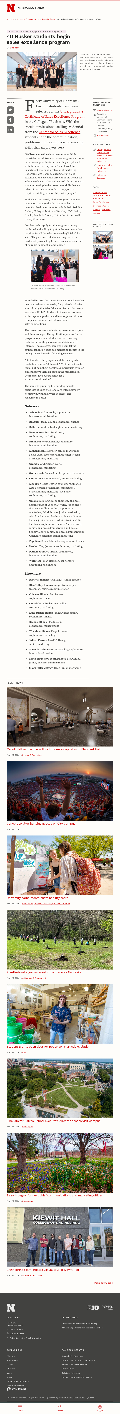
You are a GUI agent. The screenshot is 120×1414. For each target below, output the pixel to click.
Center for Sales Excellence (59, 132)
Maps (9, 1373)
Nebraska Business (101, 176)
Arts (24, 1052)
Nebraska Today (31, 8)
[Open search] (60, 1408)
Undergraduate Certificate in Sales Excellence (102, 195)
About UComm (16, 1329)
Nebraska (10, 19)
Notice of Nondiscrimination (74, 1364)
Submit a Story (17, 1333)
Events (10, 1364)
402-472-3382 (103, 135)
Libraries (11, 1369)
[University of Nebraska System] (107, 1307)
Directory (11, 1356)
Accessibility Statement (73, 1356)
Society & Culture (62, 904)
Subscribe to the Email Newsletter (26, 1338)
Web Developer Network (73, 1398)
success (96, 209)
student (105, 206)
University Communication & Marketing (79, 1323)
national (96, 213)
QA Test (90, 1398)
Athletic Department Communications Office (82, 1328)
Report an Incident (16, 1387)
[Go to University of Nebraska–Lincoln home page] (11, 8)
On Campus (27, 904)
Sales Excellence (101, 202)
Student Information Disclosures (77, 1377)
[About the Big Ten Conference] (93, 1307)
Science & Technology (32, 755)
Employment (12, 1360)
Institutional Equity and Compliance (78, 1360)
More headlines (102, 1283)
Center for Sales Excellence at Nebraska (104, 168)
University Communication (28, 19)
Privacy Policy (68, 1369)
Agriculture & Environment (34, 978)
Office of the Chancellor (18, 1381)
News (9, 1377)
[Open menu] (20, 1408)
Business (14, 47)
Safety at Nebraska (71, 1373)
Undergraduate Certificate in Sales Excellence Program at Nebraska (104, 155)
